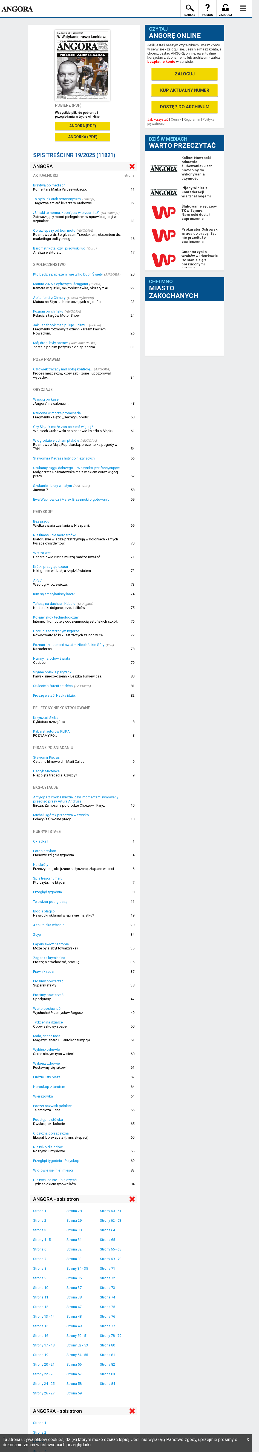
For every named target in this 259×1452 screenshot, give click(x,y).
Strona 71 (107, 1268)
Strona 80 (107, 1345)
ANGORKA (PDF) (82, 137)
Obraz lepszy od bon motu (54, 230)
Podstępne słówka (48, 1120)
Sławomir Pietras (46, 757)
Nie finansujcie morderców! (54, 535)
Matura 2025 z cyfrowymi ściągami (60, 284)
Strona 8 (39, 1268)
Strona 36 (74, 1278)
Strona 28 (74, 1211)
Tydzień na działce (48, 1022)
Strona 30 (74, 1230)
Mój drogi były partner (50, 343)
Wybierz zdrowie (46, 1050)
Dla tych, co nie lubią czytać (55, 1180)
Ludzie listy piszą (47, 1077)
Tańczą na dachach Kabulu (54, 604)
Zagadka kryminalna (49, 958)
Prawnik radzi (43, 971)
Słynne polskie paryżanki (52, 672)
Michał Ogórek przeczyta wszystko (61, 815)
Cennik (176, 119)
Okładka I (40, 841)
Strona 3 (39, 1230)
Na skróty (40, 865)
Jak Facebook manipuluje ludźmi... (60, 325)
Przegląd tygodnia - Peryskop (56, 1161)
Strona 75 (107, 1307)
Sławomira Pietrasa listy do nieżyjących (64, 458)
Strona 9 (39, 1278)
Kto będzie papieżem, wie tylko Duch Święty (68, 274)
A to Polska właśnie (48, 925)
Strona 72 (107, 1278)
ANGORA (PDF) (82, 126)
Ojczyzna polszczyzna (51, 1133)
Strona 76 (107, 1316)
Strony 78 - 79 (110, 1336)
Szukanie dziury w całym (52, 486)
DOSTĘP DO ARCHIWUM (184, 106)
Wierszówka (43, 1096)
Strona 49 (74, 1326)
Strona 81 (107, 1355)
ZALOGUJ (185, 73)
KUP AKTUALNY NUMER (184, 90)
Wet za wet (42, 553)
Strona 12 (40, 1307)
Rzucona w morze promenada (57, 413)
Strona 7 (39, 1259)
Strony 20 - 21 (43, 1364)
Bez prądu (41, 521)
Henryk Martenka (46, 771)
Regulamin (192, 119)
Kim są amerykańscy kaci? (54, 594)
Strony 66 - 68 (110, 1249)
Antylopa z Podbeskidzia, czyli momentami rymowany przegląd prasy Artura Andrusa (75, 799)
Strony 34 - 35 (77, 1268)
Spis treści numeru (47, 878)
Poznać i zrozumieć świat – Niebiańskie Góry (68, 645)
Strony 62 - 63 (110, 1220)
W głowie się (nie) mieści (53, 1170)
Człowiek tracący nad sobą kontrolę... (63, 369)
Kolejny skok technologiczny (56, 617)
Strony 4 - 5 (42, 1240)
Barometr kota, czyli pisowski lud (59, 248)
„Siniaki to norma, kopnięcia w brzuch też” (66, 213)
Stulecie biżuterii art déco (53, 686)
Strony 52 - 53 (77, 1345)
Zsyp (37, 934)
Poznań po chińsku (48, 311)
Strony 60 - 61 (110, 1211)
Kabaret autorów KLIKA (51, 731)
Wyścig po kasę (46, 399)
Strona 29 (74, 1220)
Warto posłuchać (47, 1008)
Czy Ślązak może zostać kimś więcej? (63, 427)
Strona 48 (74, 1316)
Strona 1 (39, 1211)
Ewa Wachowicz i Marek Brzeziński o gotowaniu (71, 499)
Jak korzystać (157, 119)
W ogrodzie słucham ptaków (56, 440)
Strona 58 (74, 1384)
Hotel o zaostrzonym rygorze (56, 631)
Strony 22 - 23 (43, 1374)
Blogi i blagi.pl (44, 911)
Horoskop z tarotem (49, 1087)
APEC (37, 580)
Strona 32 (74, 1249)
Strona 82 (107, 1364)
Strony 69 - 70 (110, 1259)
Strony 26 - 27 (43, 1393)
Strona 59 (74, 1393)
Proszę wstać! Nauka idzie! (54, 695)
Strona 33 (74, 1259)
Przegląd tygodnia (47, 892)
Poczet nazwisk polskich (53, 1106)
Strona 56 (74, 1364)
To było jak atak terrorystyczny (57, 199)
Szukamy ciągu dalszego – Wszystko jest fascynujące (76, 468)
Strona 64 (107, 1230)
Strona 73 (107, 1288)
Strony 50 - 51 (77, 1336)
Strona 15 (40, 1326)
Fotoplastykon (44, 851)
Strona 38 (74, 1297)
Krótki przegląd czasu (50, 567)
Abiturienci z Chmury (49, 298)
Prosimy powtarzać (48, 981)
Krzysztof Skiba (45, 718)
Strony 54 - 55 (77, 1355)
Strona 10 (40, 1288)
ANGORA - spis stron (56, 1199)
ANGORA (43, 166)
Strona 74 (107, 1297)
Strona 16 (40, 1336)
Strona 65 (107, 1240)
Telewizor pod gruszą (50, 902)
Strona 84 (107, 1384)
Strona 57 (74, 1374)
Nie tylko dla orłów (48, 1147)
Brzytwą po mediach (49, 185)
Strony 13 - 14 (43, 1316)
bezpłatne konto (161, 61)
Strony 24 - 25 (43, 1384)
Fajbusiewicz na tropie (51, 944)
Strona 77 (107, 1326)
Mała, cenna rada (46, 1036)
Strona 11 (40, 1297)
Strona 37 (74, 1288)
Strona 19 (40, 1355)
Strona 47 (74, 1307)
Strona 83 (107, 1374)
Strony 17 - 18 (43, 1345)
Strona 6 (39, 1249)
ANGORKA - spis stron (57, 1411)
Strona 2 (39, 1220)
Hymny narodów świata (51, 658)
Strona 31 (74, 1240)
